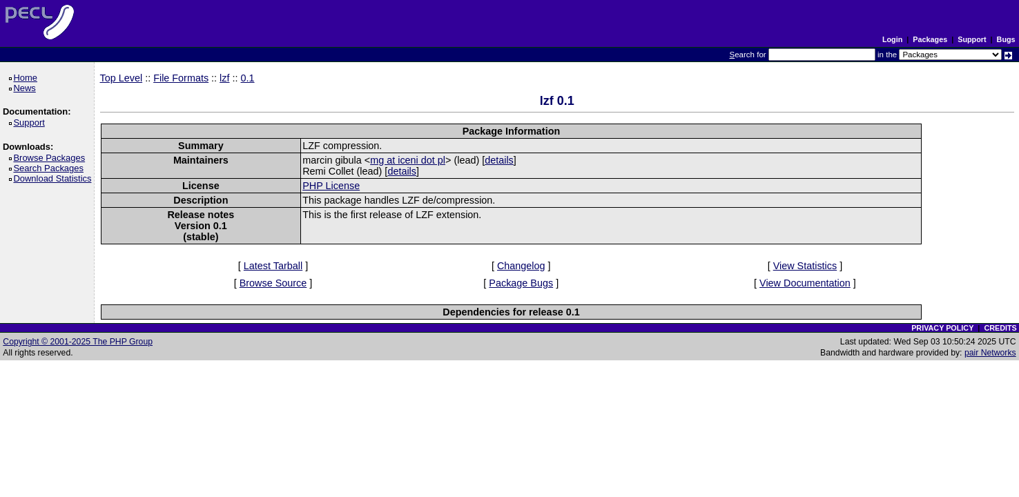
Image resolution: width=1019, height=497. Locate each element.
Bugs (1006, 39)
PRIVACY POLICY (942, 328)
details (499, 160)
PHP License (331, 185)
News (26, 88)
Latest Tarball (273, 265)
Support (972, 39)
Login (892, 39)
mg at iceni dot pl (407, 160)
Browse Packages (51, 158)
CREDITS (1000, 328)
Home (27, 77)
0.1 (248, 78)
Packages (930, 39)
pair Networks (990, 353)
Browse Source (273, 283)
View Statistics (805, 265)
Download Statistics (54, 178)
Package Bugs (521, 283)
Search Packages (50, 168)
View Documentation (805, 283)
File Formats (180, 78)
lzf (224, 78)
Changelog (521, 265)
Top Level (121, 78)
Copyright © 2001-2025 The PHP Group (78, 342)
